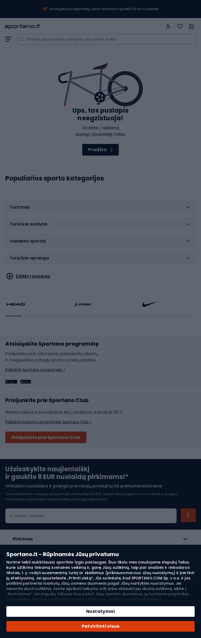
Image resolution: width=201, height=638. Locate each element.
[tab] (100, 209)
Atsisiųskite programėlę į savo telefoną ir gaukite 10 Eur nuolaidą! (104, 9)
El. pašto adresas (27, 515)
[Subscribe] (188, 515)
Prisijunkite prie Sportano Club (46, 437)
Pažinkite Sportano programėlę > (35, 369)
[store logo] (83, 27)
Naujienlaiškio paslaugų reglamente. (78, 499)
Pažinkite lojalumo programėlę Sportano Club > (48, 422)
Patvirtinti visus (101, 626)
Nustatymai (100, 611)
